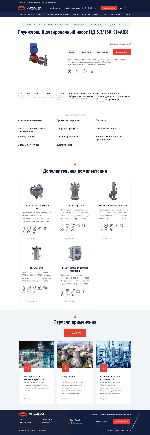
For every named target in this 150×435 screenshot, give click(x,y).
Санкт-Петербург (55, 8)
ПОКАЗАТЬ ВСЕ (75, 333)
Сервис (83, 14)
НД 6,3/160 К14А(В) (117, 25)
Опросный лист (85, 52)
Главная (27, 25)
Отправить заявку (109, 8)
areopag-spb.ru (26, 431)
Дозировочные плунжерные (57, 25)
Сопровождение (107, 14)
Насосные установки (36, 14)
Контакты (127, 14)
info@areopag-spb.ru (73, 8)
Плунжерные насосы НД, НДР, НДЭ (90, 25)
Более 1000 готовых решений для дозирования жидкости (37, 2)
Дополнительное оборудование (58, 14)
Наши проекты (93, 14)
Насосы (23, 14)
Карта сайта (42, 431)
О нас (118, 14)
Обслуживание (102, 52)
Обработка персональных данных (119, 431)
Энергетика (68, 376)
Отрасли (76, 14)
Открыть (27, 399)
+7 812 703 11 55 (90, 8)
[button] (120, 8)
